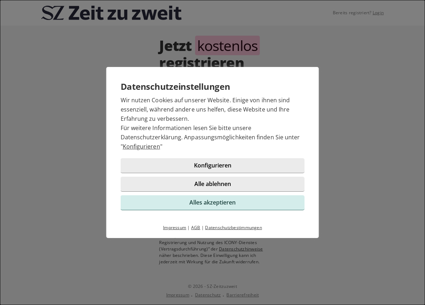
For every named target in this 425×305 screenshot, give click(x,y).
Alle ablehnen (212, 184)
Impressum (174, 227)
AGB (195, 227)
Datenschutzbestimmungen (233, 227)
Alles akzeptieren (212, 202)
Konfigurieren (141, 146)
